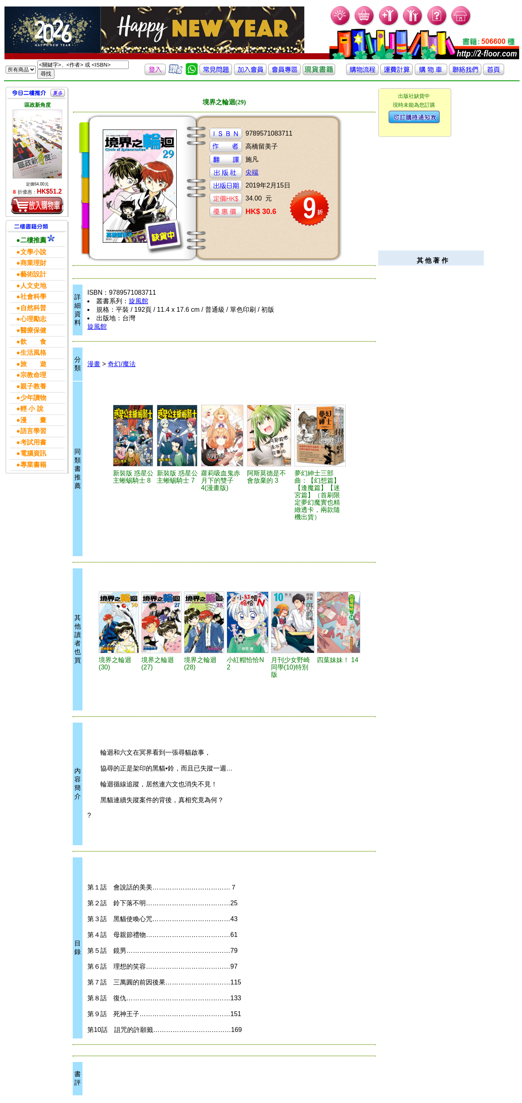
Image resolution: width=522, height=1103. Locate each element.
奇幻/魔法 (121, 363)
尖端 (251, 172)
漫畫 (93, 363)
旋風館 (138, 301)
